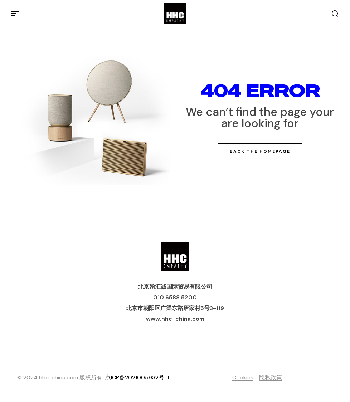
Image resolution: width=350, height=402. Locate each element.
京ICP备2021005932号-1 (137, 377)
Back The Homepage (260, 151)
